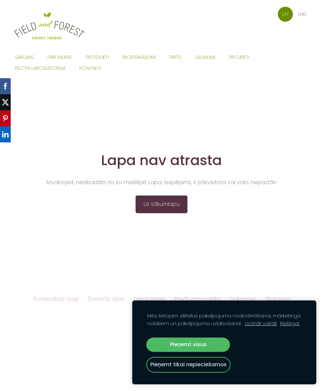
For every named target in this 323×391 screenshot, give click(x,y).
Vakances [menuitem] (244, 299)
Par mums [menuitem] (60, 56)
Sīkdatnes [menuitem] (277, 299)
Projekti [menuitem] (239, 56)
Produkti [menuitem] (97, 56)
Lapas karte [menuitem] (149, 299)
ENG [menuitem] (302, 14)
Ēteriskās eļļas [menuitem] (106, 299)
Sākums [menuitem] (24, 56)
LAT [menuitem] (285, 14)
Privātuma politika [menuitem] (197, 299)
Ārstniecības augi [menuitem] (55, 299)
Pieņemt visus (188, 344)
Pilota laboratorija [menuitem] (40, 68)
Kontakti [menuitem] (90, 68)
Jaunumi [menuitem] (205, 56)
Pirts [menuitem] (175, 56)
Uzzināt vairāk (261, 323)
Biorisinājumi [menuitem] (139, 56)
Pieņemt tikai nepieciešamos (188, 364)
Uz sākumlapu (162, 204)
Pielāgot (290, 323)
